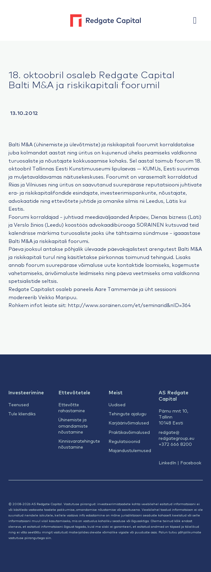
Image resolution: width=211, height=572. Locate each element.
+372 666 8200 (175, 444)
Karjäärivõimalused (128, 422)
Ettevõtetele (74, 392)
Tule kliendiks (22, 413)
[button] (198, 20)
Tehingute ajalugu (127, 413)
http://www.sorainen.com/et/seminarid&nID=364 (129, 304)
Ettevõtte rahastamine (71, 407)
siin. (49, 538)
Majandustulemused (129, 450)
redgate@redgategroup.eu (176, 435)
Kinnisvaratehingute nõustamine (79, 444)
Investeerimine (26, 392)
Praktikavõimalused (129, 432)
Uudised (116, 404)
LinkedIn (167, 462)
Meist (115, 392)
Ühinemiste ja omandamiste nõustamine (73, 425)
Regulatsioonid (124, 441)
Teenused (18, 404)
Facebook (190, 462)
